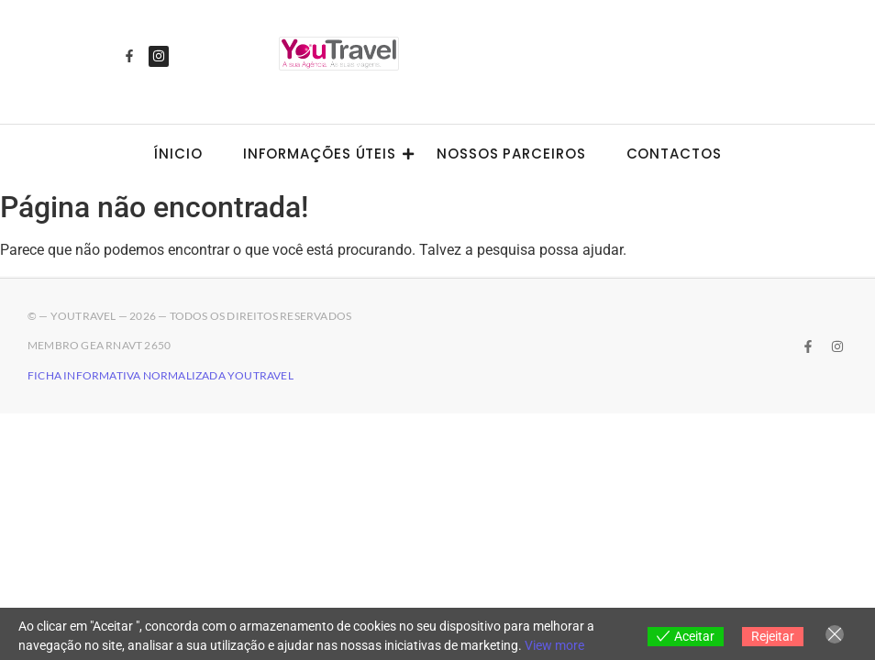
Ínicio (177, 153)
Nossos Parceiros (511, 153)
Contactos (674, 153)
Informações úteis (325, 153)
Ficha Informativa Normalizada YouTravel (161, 375)
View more (554, 645)
